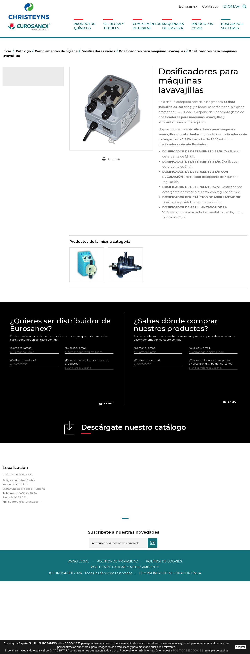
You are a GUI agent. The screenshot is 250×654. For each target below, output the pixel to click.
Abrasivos (16, 104)
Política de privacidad (117, 634)
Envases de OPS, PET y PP (26, 164)
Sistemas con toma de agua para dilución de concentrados (33, 301)
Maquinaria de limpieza (173, 26)
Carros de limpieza (22, 146)
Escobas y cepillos (21, 170)
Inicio (9, 51)
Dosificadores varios (23, 249)
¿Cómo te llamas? (21, 420)
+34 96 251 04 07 (27, 566)
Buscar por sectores (232, 26)
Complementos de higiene (146, 26)
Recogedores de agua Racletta (30, 219)
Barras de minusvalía (23, 122)
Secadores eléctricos (24, 225)
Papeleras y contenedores (27, 152)
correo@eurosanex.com (25, 574)
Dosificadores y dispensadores (29, 243)
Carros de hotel (20, 140)
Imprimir (114, 159)
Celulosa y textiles (113, 26)
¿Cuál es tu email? (76, 420)
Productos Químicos (84, 26)
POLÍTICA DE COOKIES (188, 650)
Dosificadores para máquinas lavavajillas (30, 265)
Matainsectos (18, 194)
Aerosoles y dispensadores (27, 110)
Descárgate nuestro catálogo (133, 501)
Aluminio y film (19, 116)
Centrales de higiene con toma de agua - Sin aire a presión (34, 277)
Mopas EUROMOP (22, 200)
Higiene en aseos (21, 188)
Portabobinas (19, 206)
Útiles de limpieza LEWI (25, 237)
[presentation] (61, 463)
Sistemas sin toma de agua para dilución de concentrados (32, 289)
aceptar (240, 647)
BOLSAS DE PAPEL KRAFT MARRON (32, 134)
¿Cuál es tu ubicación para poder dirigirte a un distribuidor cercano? (210, 435)
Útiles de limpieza (21, 231)
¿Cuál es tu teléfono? (23, 433)
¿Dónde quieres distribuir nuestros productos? (86, 435)
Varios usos (20, 255)
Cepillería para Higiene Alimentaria (32, 176)
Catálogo (20, 78)
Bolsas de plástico (21, 128)
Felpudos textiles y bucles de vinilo (32, 182)
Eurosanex (188, 6)
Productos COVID (202, 26)
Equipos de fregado (23, 158)
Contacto (210, 6)
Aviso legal (78, 634)
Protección (17, 212)
